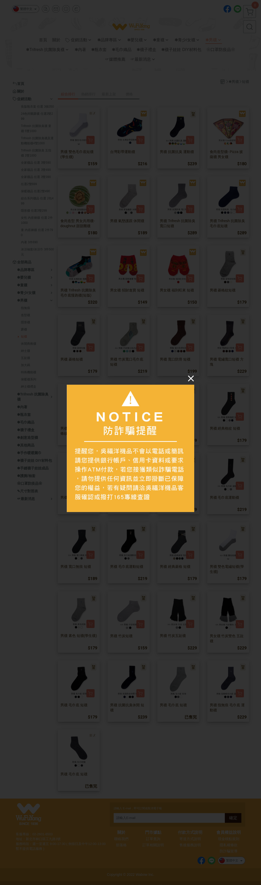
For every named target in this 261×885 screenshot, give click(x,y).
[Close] (191, 378)
